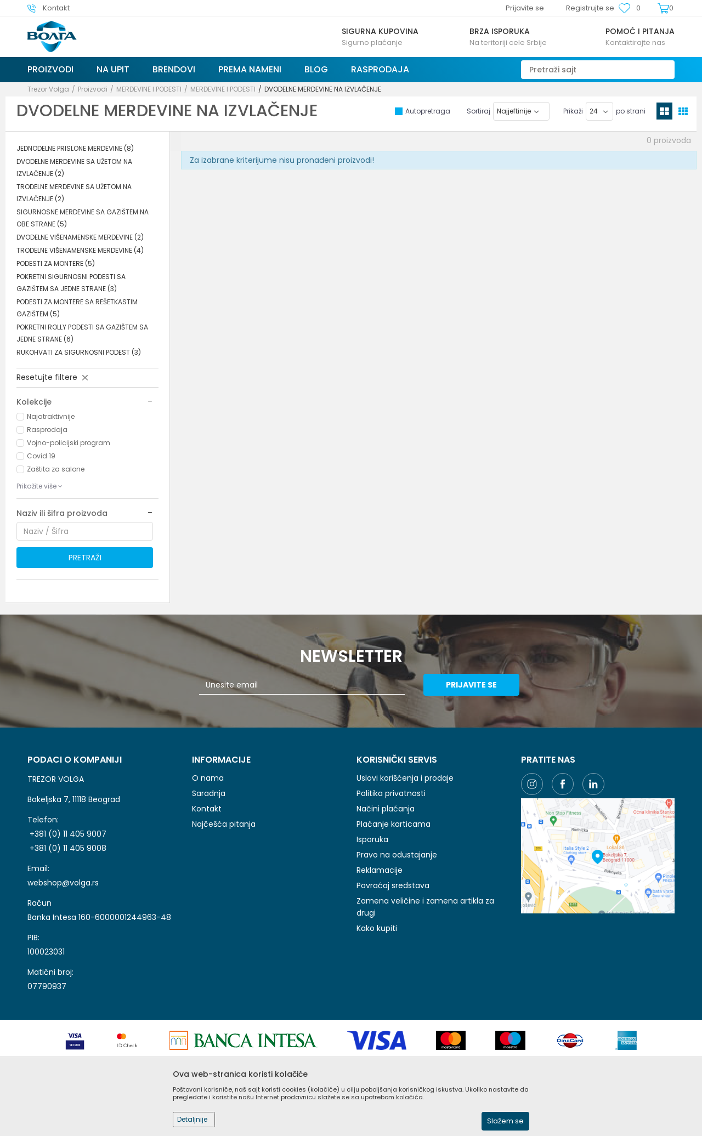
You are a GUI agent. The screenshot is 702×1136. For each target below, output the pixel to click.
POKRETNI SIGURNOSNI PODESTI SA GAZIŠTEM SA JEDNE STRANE (71, 282)
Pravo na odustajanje (396, 854)
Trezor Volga (48, 89)
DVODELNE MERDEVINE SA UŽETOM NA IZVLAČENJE (74, 167)
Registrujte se (590, 8)
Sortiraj (478, 111)
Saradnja (208, 793)
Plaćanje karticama (393, 824)
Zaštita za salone (55, 469)
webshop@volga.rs (63, 882)
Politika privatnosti (391, 793)
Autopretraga (427, 111)
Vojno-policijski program (68, 442)
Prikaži (573, 111)
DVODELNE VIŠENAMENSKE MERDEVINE (80, 237)
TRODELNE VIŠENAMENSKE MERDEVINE (80, 250)
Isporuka (372, 839)
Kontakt (207, 808)
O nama (208, 778)
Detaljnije (192, 1119)
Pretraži (85, 557)
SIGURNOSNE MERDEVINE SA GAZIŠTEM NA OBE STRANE (82, 218)
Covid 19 (41, 456)
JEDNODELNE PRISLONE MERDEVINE (75, 148)
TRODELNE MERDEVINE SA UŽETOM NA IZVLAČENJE (74, 192)
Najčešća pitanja (224, 824)
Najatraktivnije (51, 416)
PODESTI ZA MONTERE (55, 263)
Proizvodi (92, 89)
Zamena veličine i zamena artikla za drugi (425, 906)
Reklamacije (379, 870)
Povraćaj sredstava (392, 885)
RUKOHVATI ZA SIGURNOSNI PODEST (78, 352)
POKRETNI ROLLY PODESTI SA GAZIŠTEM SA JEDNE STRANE (82, 333)
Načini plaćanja (385, 808)
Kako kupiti (376, 928)
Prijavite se (471, 684)
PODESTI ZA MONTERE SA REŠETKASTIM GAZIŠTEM (77, 308)
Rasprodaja (47, 429)
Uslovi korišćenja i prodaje (405, 778)
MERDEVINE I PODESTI (149, 89)
